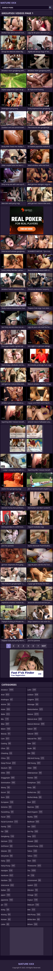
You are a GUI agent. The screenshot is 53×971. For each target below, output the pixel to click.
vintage (32, 895)
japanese (7, 899)
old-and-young (35, 758)
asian (5, 709)
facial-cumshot (9, 821)
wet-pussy (34, 914)
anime (5, 704)
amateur (7, 689)
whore (32, 924)
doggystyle (8, 777)
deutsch (6, 768)
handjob (7, 870)
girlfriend (7, 846)
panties (32, 777)
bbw (5, 724)
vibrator (32, 890)
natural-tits (34, 738)
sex (31, 826)
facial (5, 816)
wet (31, 909)
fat (4, 831)
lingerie (33, 699)
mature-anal (34, 719)
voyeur (32, 899)
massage (33, 704)
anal (5, 694)
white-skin (33, 919)
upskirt (32, 885)
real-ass (33, 807)
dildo (5, 772)
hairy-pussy (8, 865)
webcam (33, 904)
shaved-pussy (35, 846)
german (6, 841)
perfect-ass (33, 792)
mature (33, 714)
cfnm (5, 748)
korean (6, 919)
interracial (7, 885)
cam (5, 738)
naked (32, 728)
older (32, 768)
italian (5, 890)
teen (31, 860)
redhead (33, 821)
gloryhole (7, 855)
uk (31, 875)
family (6, 826)
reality (32, 816)
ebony (5, 787)
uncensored (34, 880)
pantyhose (34, 782)
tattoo (32, 855)
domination (8, 782)
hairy (5, 860)
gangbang (7, 836)
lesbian (33, 694)
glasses (6, 851)
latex (5, 924)
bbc (5, 719)
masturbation (35, 709)
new (31, 743)
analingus (7, 699)
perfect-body (34, 797)
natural (32, 733)
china (5, 758)
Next (44, 646)
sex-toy (32, 831)
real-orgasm (35, 812)
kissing (6, 914)
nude (31, 748)
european (7, 802)
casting (6, 743)
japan (5, 895)
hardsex (6, 880)
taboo (32, 851)
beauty (6, 733)
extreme (6, 807)
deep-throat (8, 763)
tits (31, 870)
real (31, 802)
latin (31, 689)
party (31, 787)
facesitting (7, 812)
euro (5, 797)
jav (4, 904)
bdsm (6, 728)
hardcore (7, 875)
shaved (32, 841)
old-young (34, 763)
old (31, 753)
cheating (6, 753)
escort (5, 792)
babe (5, 714)
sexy (31, 836)
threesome (34, 865)
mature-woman (36, 724)
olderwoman (34, 772)
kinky (5, 909)
